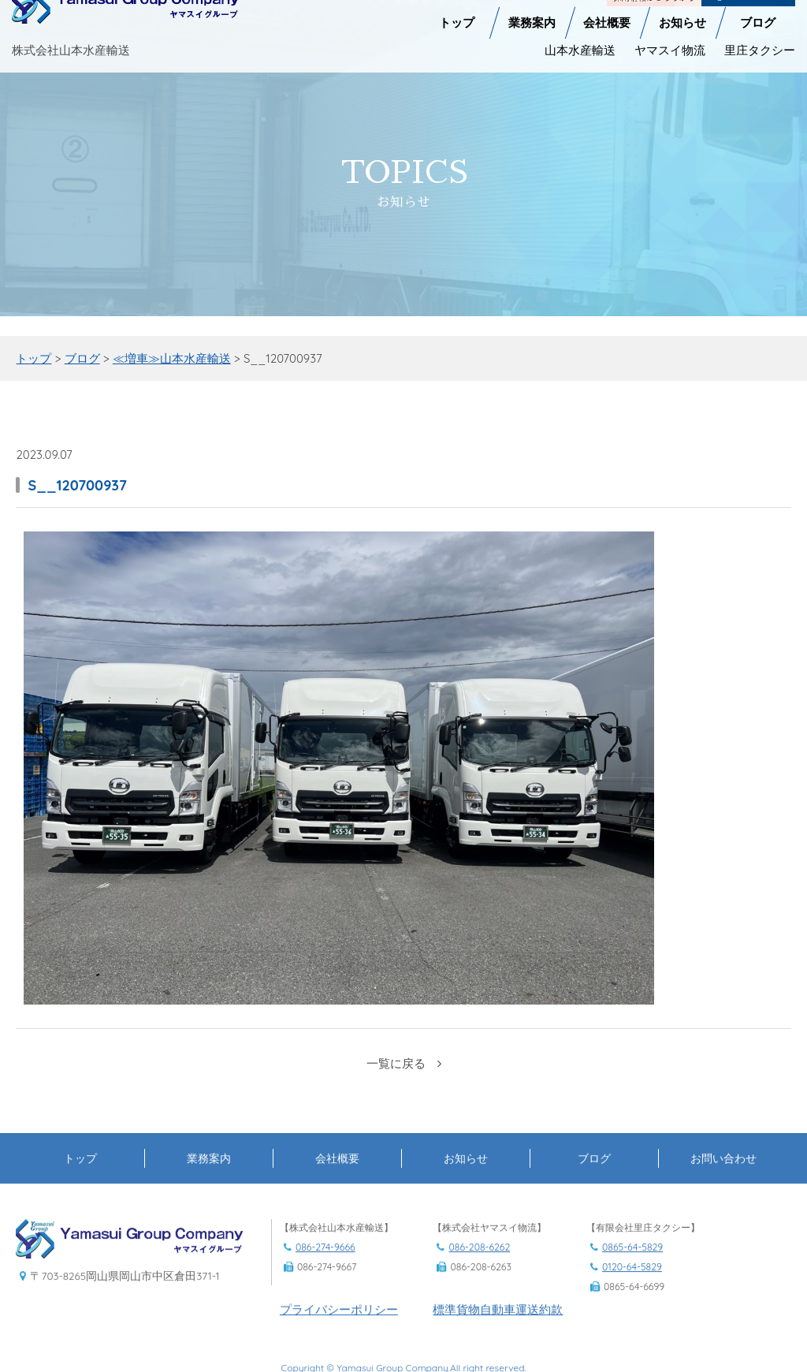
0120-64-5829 (632, 1286)
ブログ (757, 9)
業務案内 (532, 9)
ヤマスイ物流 (669, 36)
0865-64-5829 (632, 1266)
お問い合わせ (723, 1177)
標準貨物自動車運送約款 (498, 1327)
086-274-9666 (325, 1266)
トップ (456, 9)
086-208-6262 (479, 1266)
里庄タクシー (759, 36)
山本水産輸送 (580, 36)
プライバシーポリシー (339, 1327)
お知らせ (682, 9)
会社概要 (606, 9)
